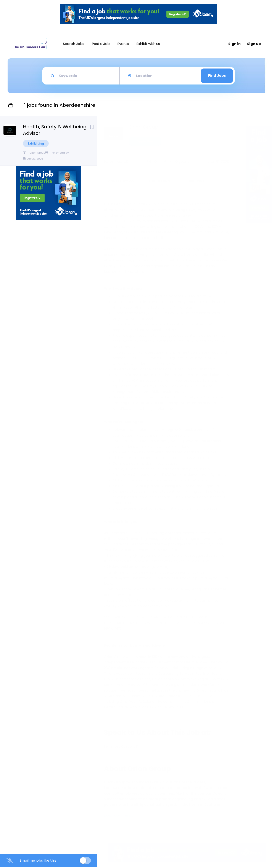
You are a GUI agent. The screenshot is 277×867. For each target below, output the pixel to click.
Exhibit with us (148, 44)
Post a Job (101, 44)
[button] (237, 142)
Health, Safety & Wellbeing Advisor (55, 130)
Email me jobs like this (37, 860)
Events (123, 44)
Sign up (254, 44)
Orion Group (143, 127)
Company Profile (118, 816)
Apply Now (145, 141)
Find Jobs (217, 75)
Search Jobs (73, 44)
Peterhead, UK (116, 161)
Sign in (234, 44)
